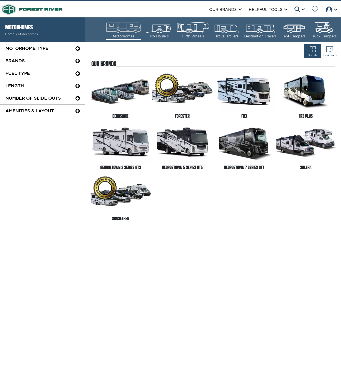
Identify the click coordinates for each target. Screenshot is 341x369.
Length (14, 86)
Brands (15, 61)
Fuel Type (17, 73)
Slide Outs (33, 98)
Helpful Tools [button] (265, 9)
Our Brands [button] (223, 9)
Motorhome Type (26, 48)
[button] (299, 9)
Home (10, 34)
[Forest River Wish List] (315, 9)
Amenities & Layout (29, 111)
